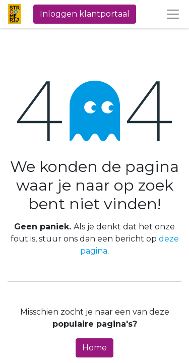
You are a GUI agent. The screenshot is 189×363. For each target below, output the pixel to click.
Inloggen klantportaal (85, 14)
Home (94, 347)
